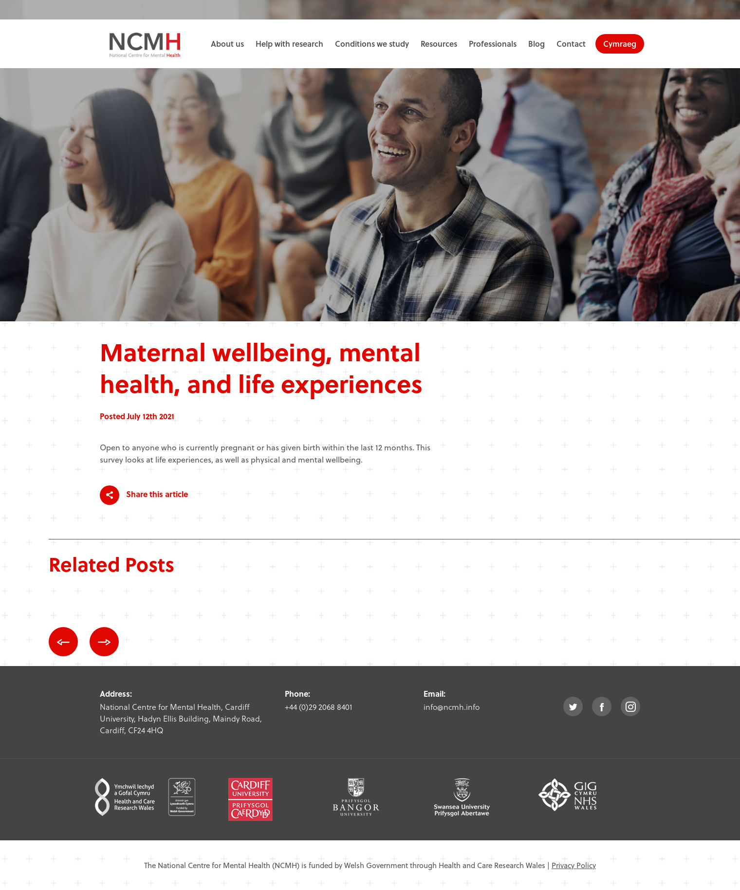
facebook (601, 706)
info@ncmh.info (452, 706)
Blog (536, 43)
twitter (573, 706)
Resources (439, 43)
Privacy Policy (574, 865)
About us (227, 43)
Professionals (493, 43)
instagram (630, 706)
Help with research (289, 43)
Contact (571, 43)
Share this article (144, 495)
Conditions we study (372, 43)
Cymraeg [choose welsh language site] (619, 43)
